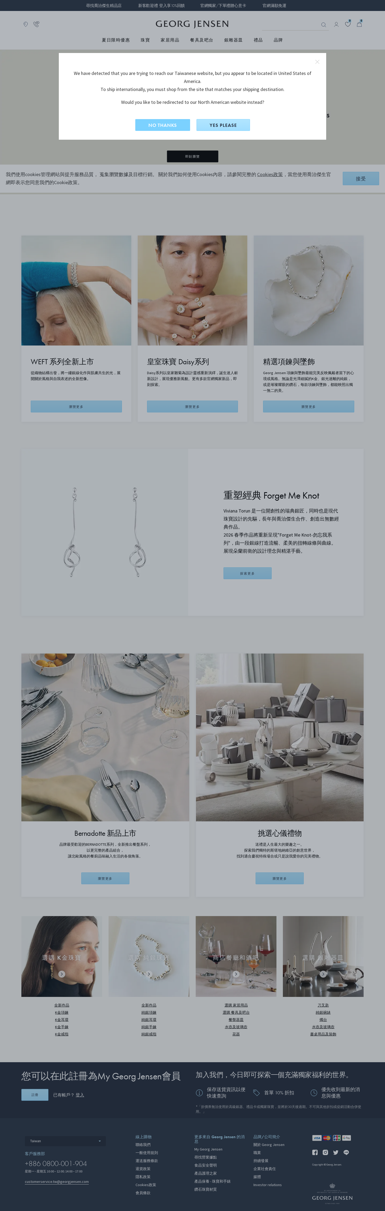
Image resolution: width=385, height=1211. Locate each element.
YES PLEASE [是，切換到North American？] (223, 125)
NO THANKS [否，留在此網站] (162, 125)
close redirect (317, 61)
